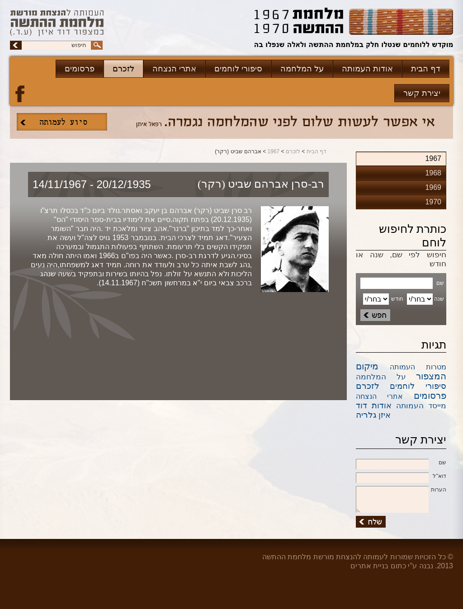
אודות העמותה (367, 68)
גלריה (366, 415)
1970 (433, 202)
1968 (433, 173)
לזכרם (123, 68)
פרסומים (79, 68)
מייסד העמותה (421, 405)
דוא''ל (401, 476)
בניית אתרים (369, 566)
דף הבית (425, 68)
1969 (433, 187)
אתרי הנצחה (174, 68)
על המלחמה (302, 68)
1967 (274, 151)
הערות (401, 490)
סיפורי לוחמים (238, 68)
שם (401, 463)
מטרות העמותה (418, 367)
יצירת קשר (421, 93)
